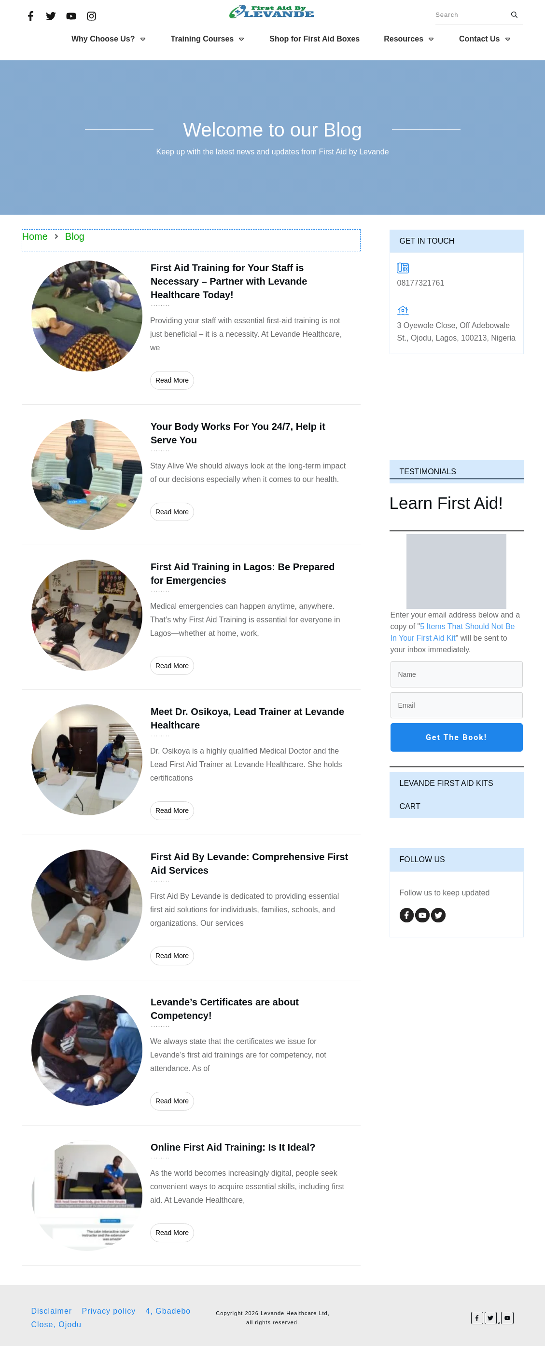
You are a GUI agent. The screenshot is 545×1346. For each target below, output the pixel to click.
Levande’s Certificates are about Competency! (191, 1052)
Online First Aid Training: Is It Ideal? (191, 1195)
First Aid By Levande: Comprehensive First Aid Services (191, 907)
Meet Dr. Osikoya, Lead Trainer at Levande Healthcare (191, 762)
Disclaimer (51, 1311)
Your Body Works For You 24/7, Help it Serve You (191, 475)
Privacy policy (109, 1311)
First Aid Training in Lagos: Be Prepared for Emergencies (191, 617)
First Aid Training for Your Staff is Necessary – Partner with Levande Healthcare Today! (191, 325)
